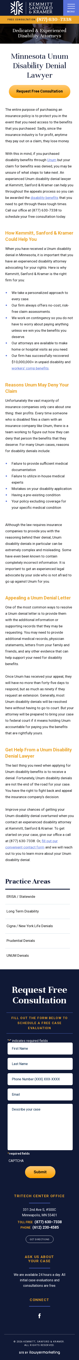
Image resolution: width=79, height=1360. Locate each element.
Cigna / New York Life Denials (30, 926)
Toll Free (25, 1222)
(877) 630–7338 (54, 19)
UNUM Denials (18, 955)
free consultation (22, 19)
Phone (25, 1227)
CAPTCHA (16, 1161)
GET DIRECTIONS (39, 1239)
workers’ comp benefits (30, 368)
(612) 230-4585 (45, 1227)
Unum (51, 160)
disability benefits (44, 198)
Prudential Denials (21, 940)
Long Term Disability (23, 911)
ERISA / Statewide (21, 896)
